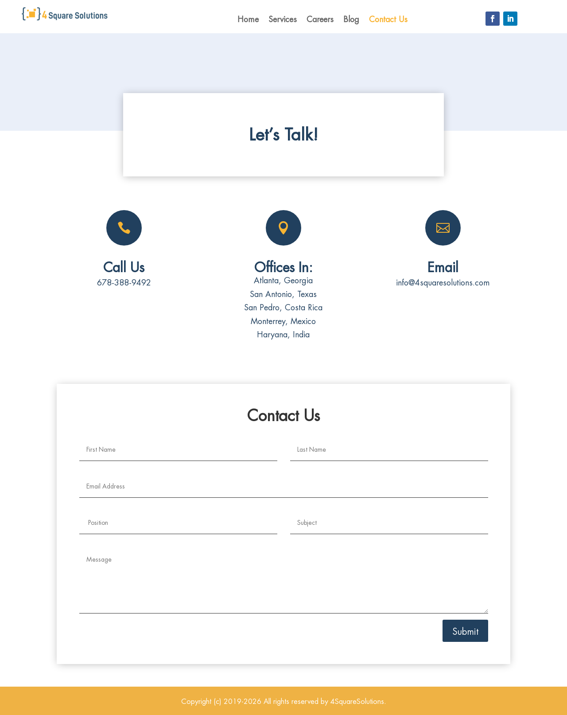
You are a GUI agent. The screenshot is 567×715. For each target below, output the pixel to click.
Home (248, 19)
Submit (465, 631)
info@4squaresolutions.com (443, 281)
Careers (320, 19)
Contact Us (388, 19)
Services (282, 19)
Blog (351, 19)
